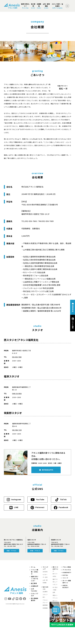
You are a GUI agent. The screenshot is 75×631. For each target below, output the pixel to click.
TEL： (10, 546)
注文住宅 (45, 571)
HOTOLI (65, 575)
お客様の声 (34, 586)
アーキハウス (66, 570)
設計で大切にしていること (55, 581)
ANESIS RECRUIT (65, 586)
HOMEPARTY (66, 572)
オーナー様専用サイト (66, 582)
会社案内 (45, 591)
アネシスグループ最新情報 (45, 602)
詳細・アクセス (11, 551)
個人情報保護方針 (34, 599)
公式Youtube (34, 590)
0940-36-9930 (17, 393)
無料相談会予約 (47, 470)
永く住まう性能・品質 (55, 589)
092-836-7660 (17, 357)
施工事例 (34, 583)
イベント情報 (73, 324)
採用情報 (45, 608)
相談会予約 (73, 308)
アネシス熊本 (66, 567)
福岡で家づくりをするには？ (34, 579)
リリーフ (65, 578)
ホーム (33, 567)
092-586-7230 (17, 430)
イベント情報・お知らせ (34, 572)
